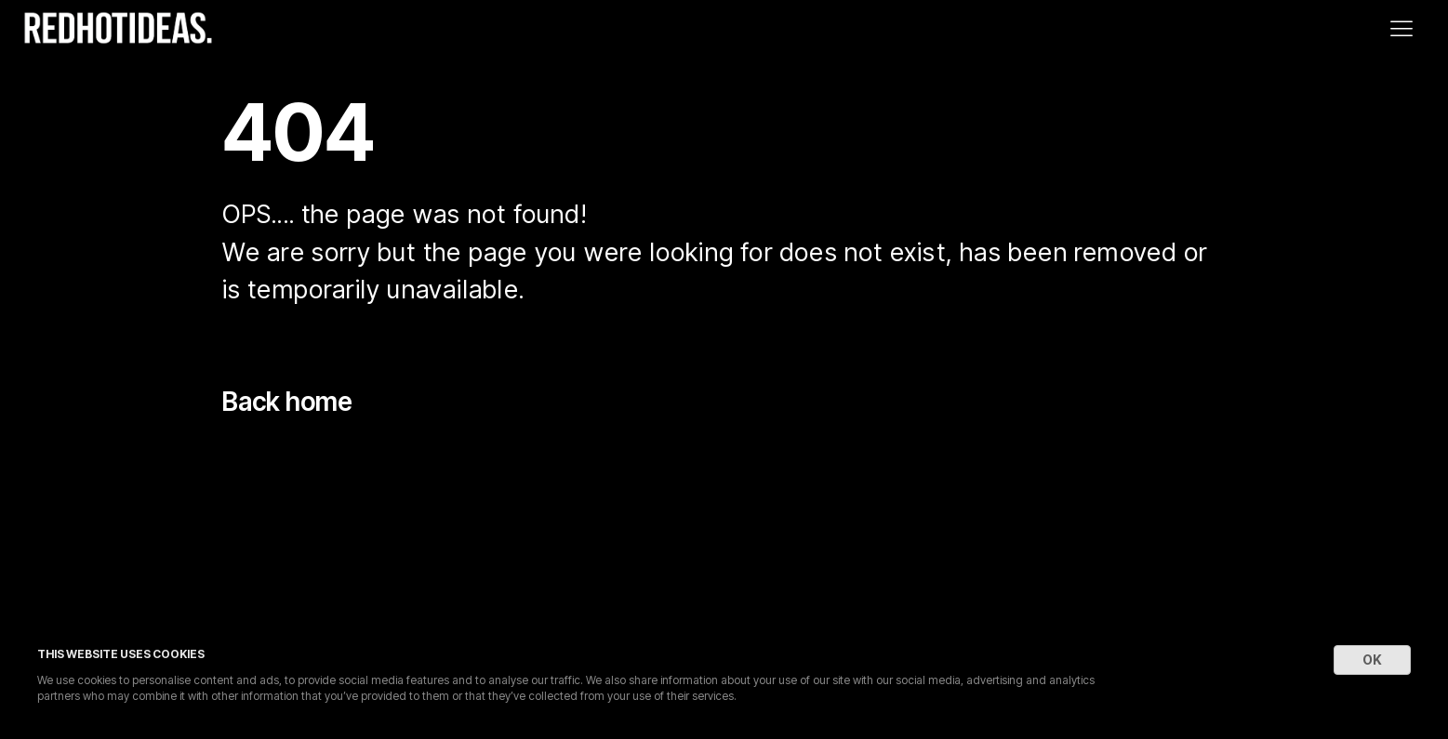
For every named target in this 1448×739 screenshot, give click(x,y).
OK (1372, 659)
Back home (287, 401)
